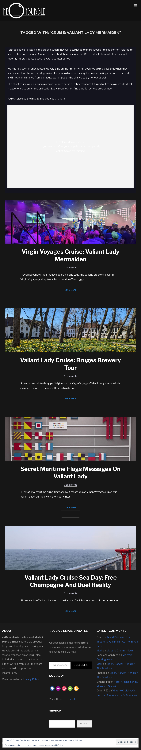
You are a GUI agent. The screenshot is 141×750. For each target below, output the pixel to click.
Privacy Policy (31, 679)
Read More (70, 290)
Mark (99, 650)
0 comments (70, 267)
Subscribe (81, 665)
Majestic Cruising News (119, 650)
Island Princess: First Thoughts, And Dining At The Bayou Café (117, 642)
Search (84, 724)
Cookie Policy (57, 745)
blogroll (71, 699)
